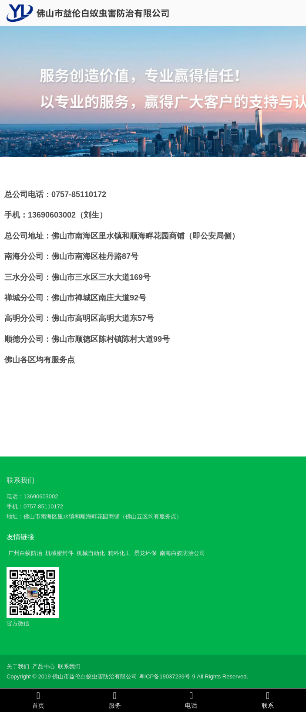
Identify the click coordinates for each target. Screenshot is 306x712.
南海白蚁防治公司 (182, 553)
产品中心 (43, 666)
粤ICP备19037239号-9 (167, 676)
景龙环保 (145, 553)
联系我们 (20, 480)
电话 (191, 700)
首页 (38, 700)
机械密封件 (59, 553)
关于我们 (18, 666)
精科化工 (119, 553)
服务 (115, 700)
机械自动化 (91, 553)
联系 (267, 700)
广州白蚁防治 (25, 553)
